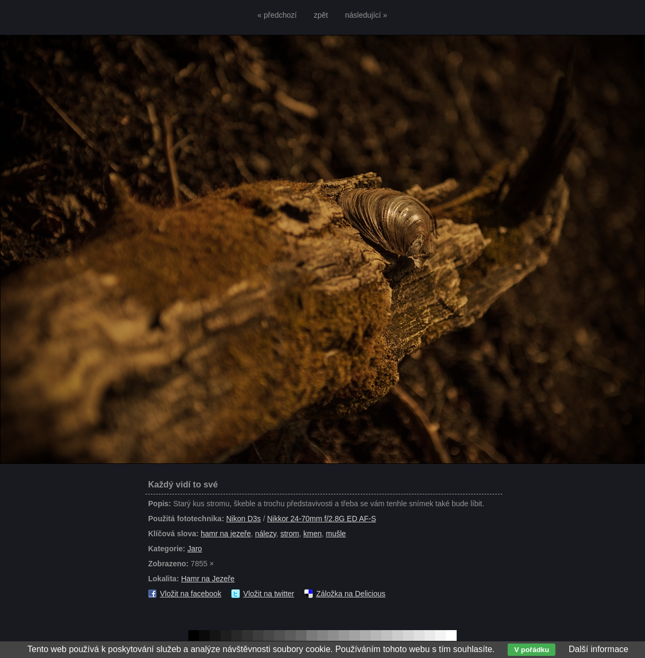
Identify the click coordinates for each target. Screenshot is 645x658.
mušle (336, 533)
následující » (366, 15)
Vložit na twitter (268, 593)
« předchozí (277, 15)
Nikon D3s (243, 518)
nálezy (265, 533)
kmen (312, 533)
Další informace (598, 649)
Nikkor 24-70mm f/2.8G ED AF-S (321, 518)
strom (289, 533)
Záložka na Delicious (350, 593)
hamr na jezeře (226, 533)
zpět (321, 15)
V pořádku (531, 650)
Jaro (194, 548)
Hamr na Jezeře (207, 578)
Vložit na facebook (190, 593)
